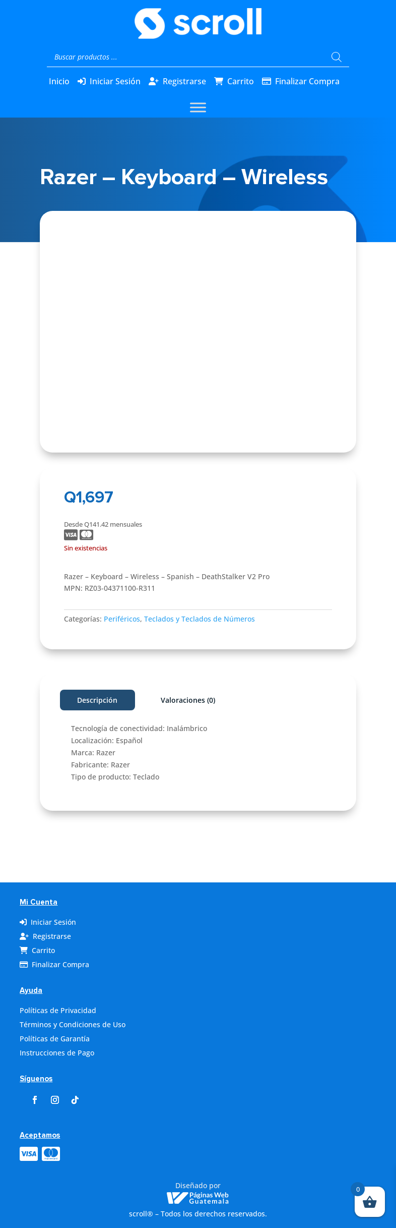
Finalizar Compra (307, 81)
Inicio (59, 81)
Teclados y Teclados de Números (199, 619)
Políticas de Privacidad (58, 1010)
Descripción (97, 700)
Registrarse (184, 81)
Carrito (240, 81)
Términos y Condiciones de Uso (72, 1024)
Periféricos (122, 619)
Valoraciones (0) (188, 700)
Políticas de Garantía (55, 1038)
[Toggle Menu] (198, 107)
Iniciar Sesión (115, 81)
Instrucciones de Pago (57, 1052)
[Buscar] (336, 57)
